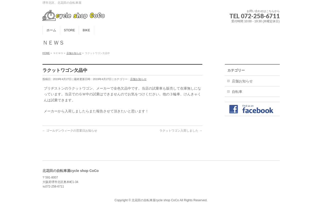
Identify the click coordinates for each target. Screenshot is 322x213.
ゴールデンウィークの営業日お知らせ (69, 130)
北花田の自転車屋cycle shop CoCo (155, 200)
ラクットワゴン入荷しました (180, 130)
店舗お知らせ (138, 79)
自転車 (237, 92)
